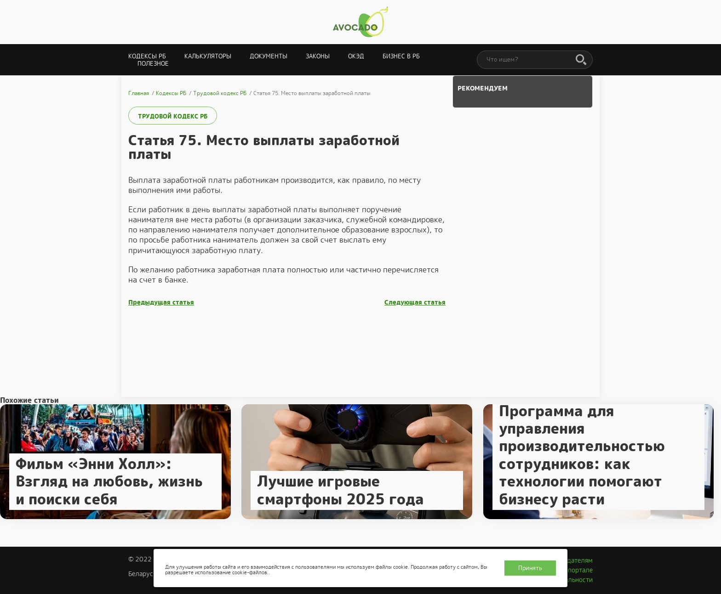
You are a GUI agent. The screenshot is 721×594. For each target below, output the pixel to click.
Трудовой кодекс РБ (172, 116)
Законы (318, 56)
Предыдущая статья (161, 302)
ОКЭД (356, 56)
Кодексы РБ (147, 56)
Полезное (153, 63)
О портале (577, 570)
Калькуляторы (207, 56)
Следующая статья (415, 302)
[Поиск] (581, 60)
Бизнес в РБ (401, 56)
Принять (530, 568)
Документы (268, 56)
